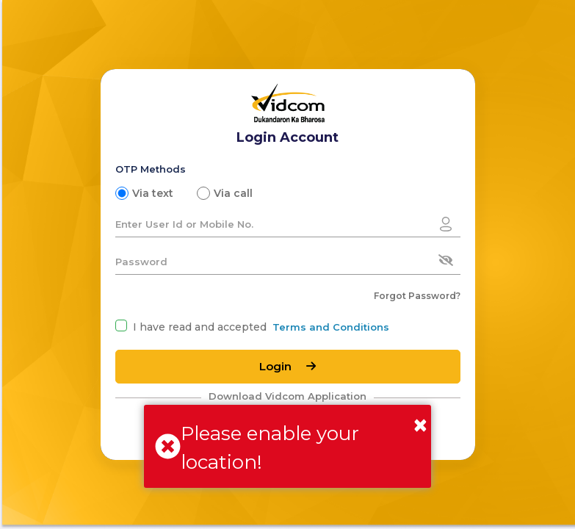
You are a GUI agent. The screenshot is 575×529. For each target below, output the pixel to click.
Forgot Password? (417, 295)
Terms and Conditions (330, 327)
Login (287, 366)
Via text (152, 193)
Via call (233, 193)
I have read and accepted (200, 327)
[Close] (420, 425)
